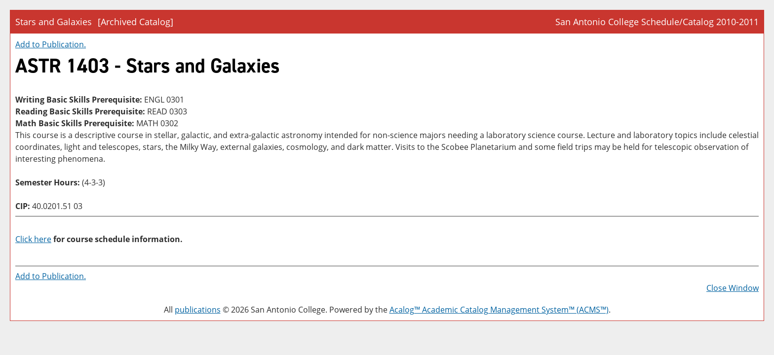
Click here (33, 239)
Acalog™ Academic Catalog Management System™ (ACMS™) (499, 309)
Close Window (732, 288)
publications (198, 309)
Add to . (50, 44)
